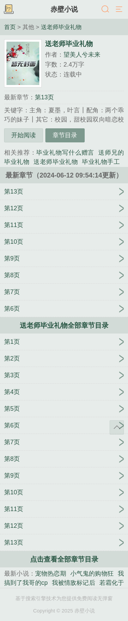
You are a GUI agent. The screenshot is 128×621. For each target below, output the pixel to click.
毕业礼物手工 (101, 161)
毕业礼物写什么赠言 (65, 152)
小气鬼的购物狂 (92, 573)
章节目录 (65, 135)
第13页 (44, 97)
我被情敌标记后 (73, 582)
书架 (8, 9)
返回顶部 (117, 427)
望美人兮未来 (81, 54)
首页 (10, 27)
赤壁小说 (64, 9)
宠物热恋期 (50, 573)
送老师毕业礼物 (61, 27)
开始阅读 (23, 135)
